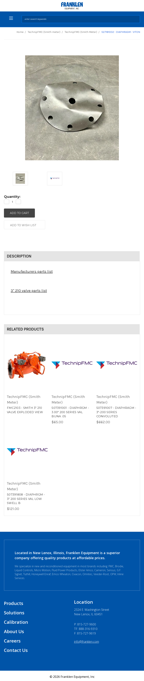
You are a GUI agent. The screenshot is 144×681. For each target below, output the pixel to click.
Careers (12, 639)
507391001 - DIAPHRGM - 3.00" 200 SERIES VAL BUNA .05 (70, 411)
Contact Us (16, 648)
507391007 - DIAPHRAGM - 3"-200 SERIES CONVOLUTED (116, 411)
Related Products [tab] (25, 327)
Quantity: (12, 197)
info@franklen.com (86, 640)
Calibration (16, 620)
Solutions (14, 611)
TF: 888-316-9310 (86, 627)
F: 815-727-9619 (85, 632)
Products (13, 601)
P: (85, 623)
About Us (14, 630)
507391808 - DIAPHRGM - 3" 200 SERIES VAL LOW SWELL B (26, 497)
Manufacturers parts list (32, 270)
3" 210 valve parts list (29, 289)
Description (19, 254)
